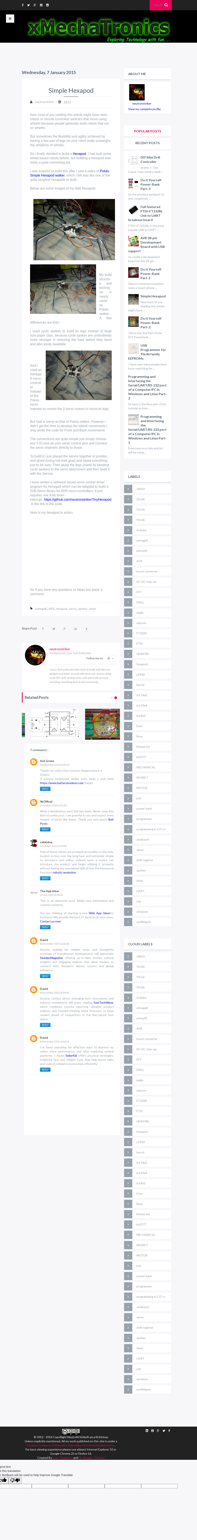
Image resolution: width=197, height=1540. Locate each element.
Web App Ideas (99, 913)
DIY (138, 592)
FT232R (141, 633)
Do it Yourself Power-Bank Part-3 (151, 184)
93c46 (140, 499)
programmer (144, 819)
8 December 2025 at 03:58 (54, 943)
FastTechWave (103, 1002)
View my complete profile (144, 109)
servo (73, 608)
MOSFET (142, 777)
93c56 (140, 509)
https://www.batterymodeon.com (62, 783)
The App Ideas (49, 891)
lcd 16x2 (141, 695)
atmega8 (41, 608)
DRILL (140, 602)
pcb (138, 798)
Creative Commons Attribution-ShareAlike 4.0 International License (71, 1445)
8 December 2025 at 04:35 (54, 1041)
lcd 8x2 (140, 715)
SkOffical (46, 801)
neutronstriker (141, 103)
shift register (144, 860)
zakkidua (46, 842)
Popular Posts (147, 131)
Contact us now (50, 921)
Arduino (141, 530)
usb (138, 901)
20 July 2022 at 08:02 (51, 894)
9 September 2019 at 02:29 (54, 764)
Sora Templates (63, 1457)
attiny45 (141, 550)
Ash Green (47, 761)
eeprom (141, 623)
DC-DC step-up (146, 581)
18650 (140, 489)
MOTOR (141, 788)
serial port (142, 839)
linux (139, 736)
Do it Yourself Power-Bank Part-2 (151, 322)
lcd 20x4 (141, 705)
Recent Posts (147, 143)
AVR (51, 608)
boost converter (146, 571)
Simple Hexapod (153, 296)
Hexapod (79, 153)
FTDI (139, 643)
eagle (139, 612)
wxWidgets (143, 922)
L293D (140, 674)
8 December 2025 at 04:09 (54, 992)
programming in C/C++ (151, 829)
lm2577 (141, 757)
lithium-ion (143, 746)
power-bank (144, 808)
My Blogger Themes (92, 1457)
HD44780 (142, 654)
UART (140, 891)
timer (92, 608)
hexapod (62, 608)
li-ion (139, 726)
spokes (83, 608)
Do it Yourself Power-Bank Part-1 (151, 273)
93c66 (140, 520)
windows (142, 911)
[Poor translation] (15, 1480)
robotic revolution (64, 872)
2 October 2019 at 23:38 (53, 805)
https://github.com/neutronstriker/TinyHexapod (77, 499)
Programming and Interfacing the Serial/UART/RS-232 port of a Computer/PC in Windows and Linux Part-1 (147, 429)
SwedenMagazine (51, 958)
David (44, 940)
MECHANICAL (145, 767)
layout (140, 684)
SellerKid (71, 1055)
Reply (45, 789)
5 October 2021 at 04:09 (53, 846)
